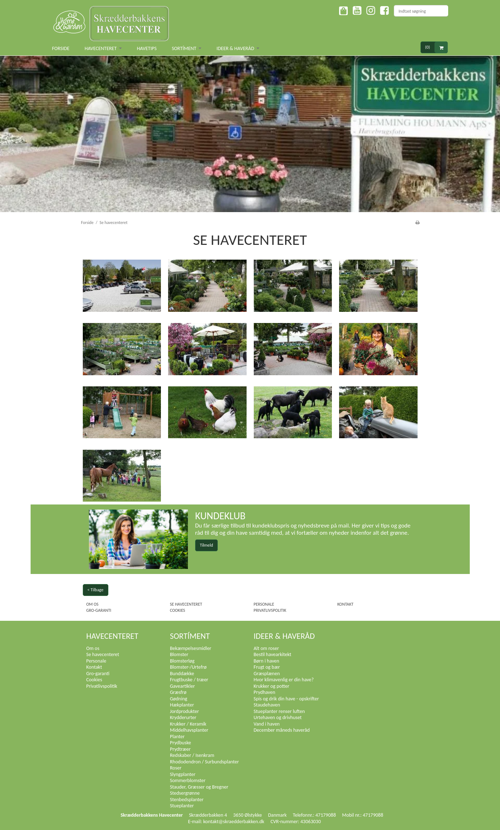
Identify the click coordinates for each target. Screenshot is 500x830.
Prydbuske (180, 743)
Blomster (179, 654)
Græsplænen (267, 673)
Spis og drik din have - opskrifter (286, 699)
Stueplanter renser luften (279, 711)
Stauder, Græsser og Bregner (199, 787)
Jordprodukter (184, 711)
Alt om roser (266, 648)
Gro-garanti (99, 610)
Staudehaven (267, 705)
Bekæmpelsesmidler (190, 648)
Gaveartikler (182, 686)
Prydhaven (264, 692)
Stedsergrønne (185, 793)
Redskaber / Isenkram (192, 755)
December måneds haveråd (282, 730)
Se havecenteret (186, 604)
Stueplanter (182, 806)
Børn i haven (266, 661)
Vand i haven (267, 724)
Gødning (178, 699)
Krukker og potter (271, 686)
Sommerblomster (188, 780)
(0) (436, 47)
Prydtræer (180, 749)
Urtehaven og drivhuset (278, 717)
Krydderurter (183, 717)
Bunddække (182, 673)
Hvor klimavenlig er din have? (284, 680)
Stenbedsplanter (186, 800)
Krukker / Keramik (188, 724)
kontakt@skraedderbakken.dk (233, 821)
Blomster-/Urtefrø (188, 667)
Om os (92, 604)
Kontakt (345, 604)
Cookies (177, 610)
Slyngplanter (182, 774)
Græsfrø (178, 692)
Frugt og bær (267, 667)
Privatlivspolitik (270, 610)
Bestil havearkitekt (273, 654)
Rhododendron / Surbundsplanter (204, 762)
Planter (177, 736)
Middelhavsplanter (189, 730)
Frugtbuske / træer (189, 680)
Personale (264, 604)
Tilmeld (206, 545)
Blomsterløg (182, 661)
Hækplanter (182, 705)
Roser (175, 768)
